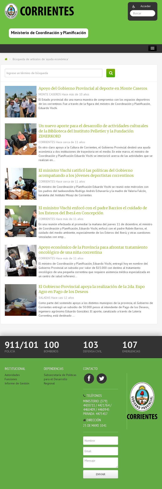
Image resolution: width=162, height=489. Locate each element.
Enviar (100, 474)
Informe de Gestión (17, 383)
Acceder (145, 6)
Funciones (11, 379)
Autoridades (12, 375)
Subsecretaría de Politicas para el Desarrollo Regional (60, 379)
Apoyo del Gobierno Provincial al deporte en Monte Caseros (93, 88)
